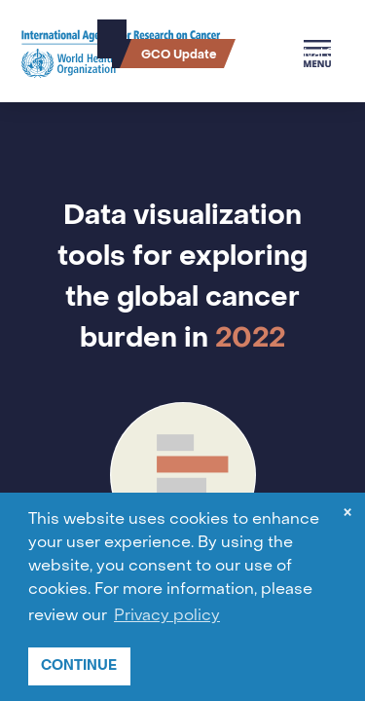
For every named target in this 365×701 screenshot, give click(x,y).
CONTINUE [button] (79, 665)
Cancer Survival (282, 54)
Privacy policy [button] (167, 616)
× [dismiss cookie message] (347, 514)
